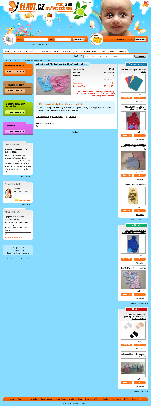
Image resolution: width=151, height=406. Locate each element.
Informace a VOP (90, 51)
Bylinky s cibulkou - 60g (135, 184)
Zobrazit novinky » (141, 391)
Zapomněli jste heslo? (42, 44)
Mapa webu (116, 399)
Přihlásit (8, 237)
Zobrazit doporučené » (139, 219)
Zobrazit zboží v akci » (139, 303)
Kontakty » (26, 204)
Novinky (29, 51)
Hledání (76, 56)
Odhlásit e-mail (17, 237)
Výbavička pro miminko (61, 51)
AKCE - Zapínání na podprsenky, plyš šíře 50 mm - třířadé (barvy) (133, 316)
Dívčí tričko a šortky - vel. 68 (133, 268)
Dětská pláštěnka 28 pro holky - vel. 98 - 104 (135, 108)
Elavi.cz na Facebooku (17, 262)
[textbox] (108, 56)
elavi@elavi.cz (24, 200)
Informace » (25, 176)
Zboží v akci (17, 51)
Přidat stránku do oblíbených (17, 259)
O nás (112, 51)
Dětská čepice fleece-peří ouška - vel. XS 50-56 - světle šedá (133, 147)
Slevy (77, 51)
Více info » (140, 102)
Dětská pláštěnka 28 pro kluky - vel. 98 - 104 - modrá (134, 232)
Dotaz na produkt (42, 117)
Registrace (29, 44)
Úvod (7, 51)
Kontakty (122, 51)
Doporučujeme (42, 51)
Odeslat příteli (57, 117)
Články (104, 51)
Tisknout (72, 117)
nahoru (76, 132)
